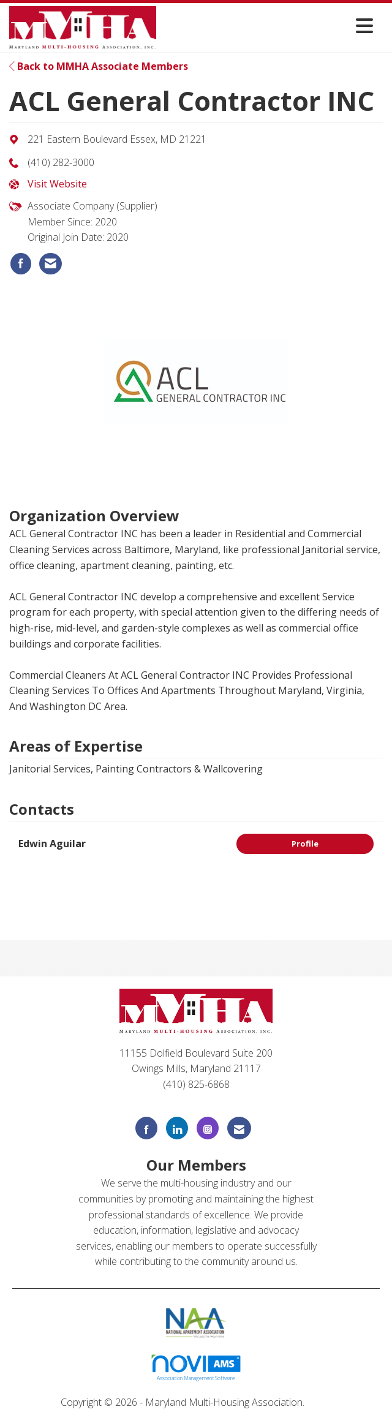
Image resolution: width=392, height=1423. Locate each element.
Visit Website (57, 184)
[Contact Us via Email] (239, 1128)
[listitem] (20, 264)
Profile (305, 843)
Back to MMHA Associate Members (98, 66)
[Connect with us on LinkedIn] (177, 1128)
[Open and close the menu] (268, 25)
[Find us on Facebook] (146, 1128)
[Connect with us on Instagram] (208, 1128)
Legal (319, 1402)
